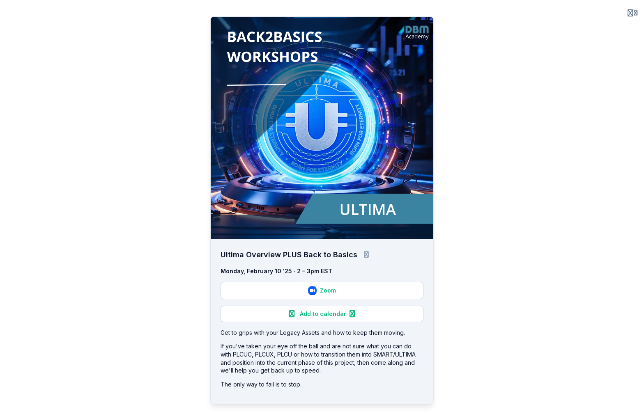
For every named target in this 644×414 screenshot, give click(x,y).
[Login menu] (632, 13)
